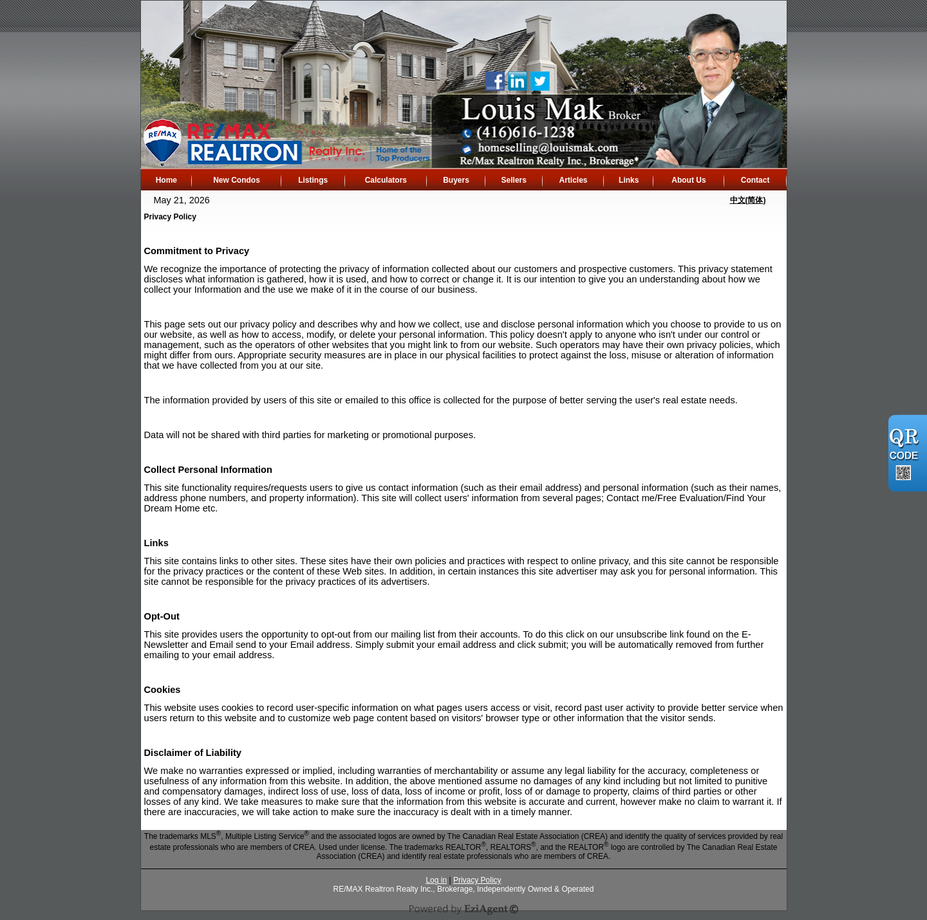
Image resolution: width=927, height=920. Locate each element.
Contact (755, 180)
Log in (436, 880)
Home (166, 180)
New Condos (236, 180)
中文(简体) (748, 200)
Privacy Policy (477, 880)
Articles (573, 180)
